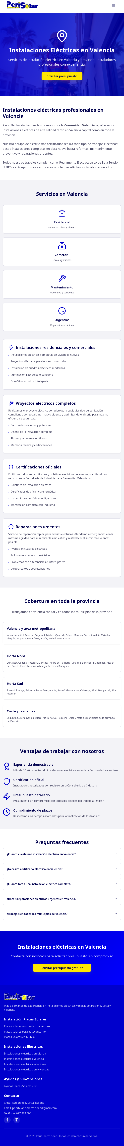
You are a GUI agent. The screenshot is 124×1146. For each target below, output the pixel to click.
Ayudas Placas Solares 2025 (21, 1086)
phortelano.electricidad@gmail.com (34, 1108)
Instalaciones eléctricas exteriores (25, 1064)
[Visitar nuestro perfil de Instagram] (16, 1120)
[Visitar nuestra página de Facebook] (7, 1120)
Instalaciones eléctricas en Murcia (25, 1053)
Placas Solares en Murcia (19, 1037)
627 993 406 (23, 1113)
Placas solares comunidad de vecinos (27, 1026)
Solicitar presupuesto (62, 76)
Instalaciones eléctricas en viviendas (26, 1069)
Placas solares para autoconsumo (25, 1031)
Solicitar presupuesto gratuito (62, 968)
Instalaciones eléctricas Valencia (24, 1059)
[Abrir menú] (113, 5)
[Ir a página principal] (62, 997)
